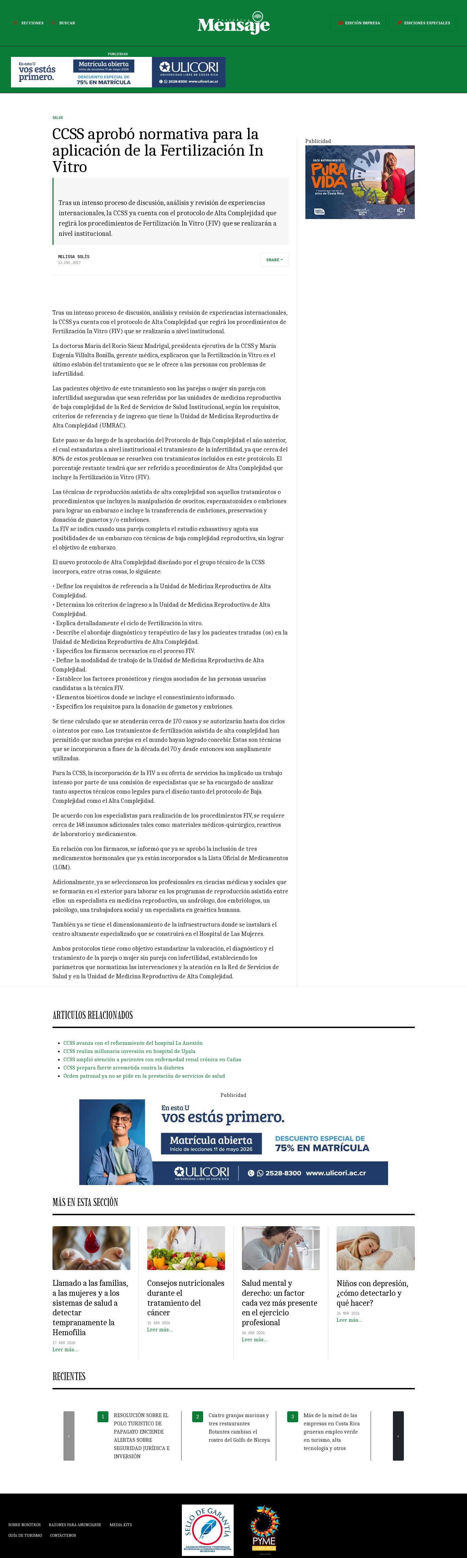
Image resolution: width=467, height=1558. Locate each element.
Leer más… (65, 1349)
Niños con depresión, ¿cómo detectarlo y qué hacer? (372, 1293)
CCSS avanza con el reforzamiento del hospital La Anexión (133, 1043)
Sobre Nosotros (24, 1524)
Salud (57, 118)
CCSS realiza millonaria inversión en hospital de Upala (129, 1051)
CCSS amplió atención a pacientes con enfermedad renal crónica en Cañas (152, 1059)
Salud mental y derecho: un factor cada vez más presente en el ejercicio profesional (279, 1302)
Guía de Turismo (25, 1535)
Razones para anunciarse (75, 1524)
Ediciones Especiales (422, 23)
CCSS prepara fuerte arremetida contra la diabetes (123, 1068)
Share (272, 259)
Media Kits (120, 1524)
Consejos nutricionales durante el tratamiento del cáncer (185, 1297)
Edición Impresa (358, 23)
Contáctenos (63, 1535)
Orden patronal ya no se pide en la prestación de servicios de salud (144, 1076)
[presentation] (68, 1436)
